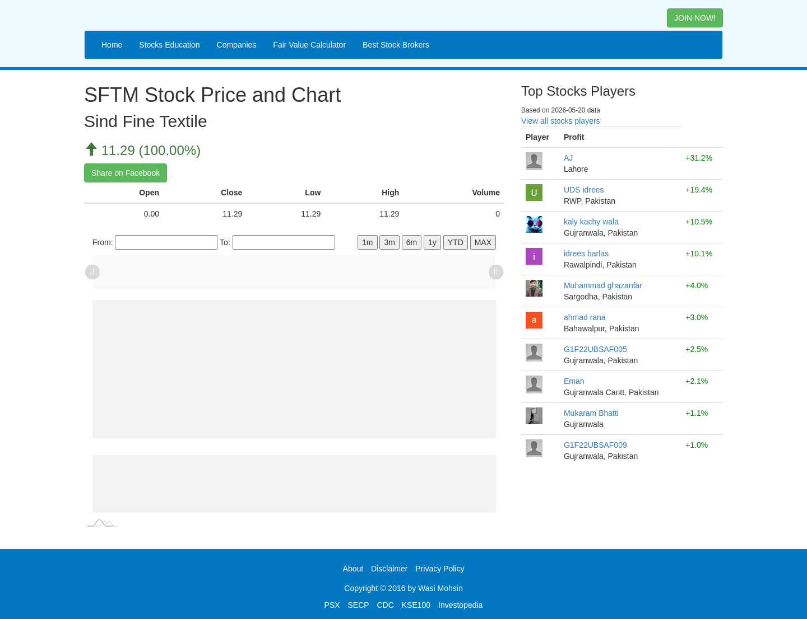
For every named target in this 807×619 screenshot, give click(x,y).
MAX (483, 242)
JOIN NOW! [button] (695, 17)
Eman (574, 381)
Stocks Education (169, 44)
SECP (358, 605)
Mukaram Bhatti (591, 413)
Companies (237, 44)
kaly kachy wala (591, 221)
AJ (568, 157)
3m (389, 242)
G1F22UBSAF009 (595, 444)
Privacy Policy (439, 568)
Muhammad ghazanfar (603, 285)
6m (411, 242)
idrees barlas (586, 253)
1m (367, 242)
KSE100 (416, 605)
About (353, 568)
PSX (332, 605)
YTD (455, 242)
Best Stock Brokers (396, 44)
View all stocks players (560, 120)
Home (111, 44)
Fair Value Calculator (309, 44)
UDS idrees (584, 189)
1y (432, 242)
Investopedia (460, 605)
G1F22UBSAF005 (595, 349)
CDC (385, 605)
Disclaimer (389, 568)
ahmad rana (585, 317)
